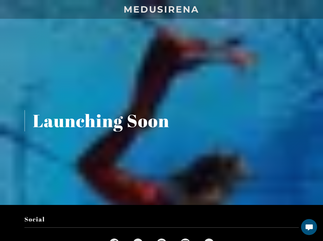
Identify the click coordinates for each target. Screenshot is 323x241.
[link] (161, 11)
